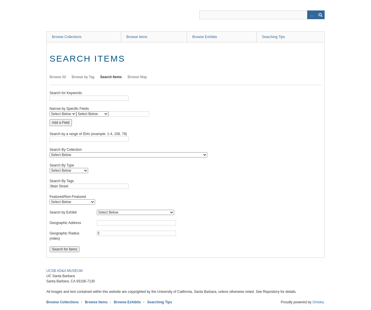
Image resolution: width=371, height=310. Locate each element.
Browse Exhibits (204, 37)
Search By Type (62, 165)
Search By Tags (62, 181)
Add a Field (61, 123)
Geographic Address (65, 223)
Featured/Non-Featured (68, 197)
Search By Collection (66, 150)
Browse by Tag (83, 77)
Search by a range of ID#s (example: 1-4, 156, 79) (88, 134)
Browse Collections (66, 37)
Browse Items (137, 37)
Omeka (318, 302)
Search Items (111, 77)
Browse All (58, 77)
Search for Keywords (66, 93)
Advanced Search (311, 14)
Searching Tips (273, 37)
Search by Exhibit (63, 212)
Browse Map (137, 77)
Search (320, 14)
